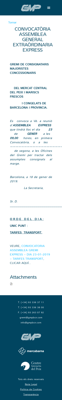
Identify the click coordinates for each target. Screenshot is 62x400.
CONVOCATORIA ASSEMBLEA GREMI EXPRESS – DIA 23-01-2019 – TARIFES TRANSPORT (30, 252)
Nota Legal (31, 384)
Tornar (12, 22)
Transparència (31, 394)
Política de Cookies (31, 389)
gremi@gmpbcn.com (31, 317)
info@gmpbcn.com (31, 322)
